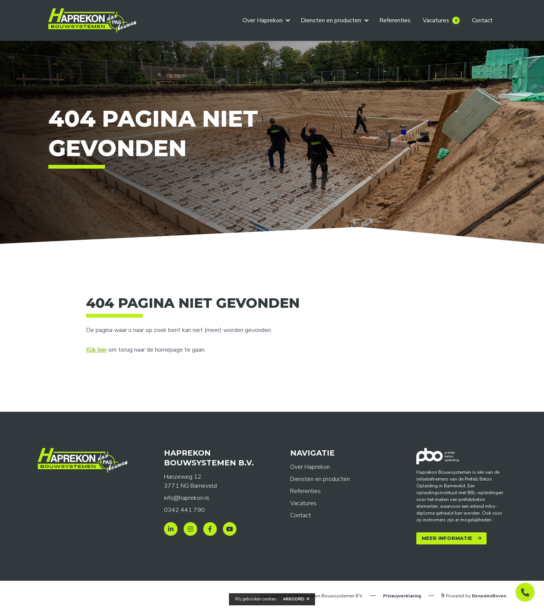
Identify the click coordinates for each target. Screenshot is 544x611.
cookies (269, 599)
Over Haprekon (263, 20)
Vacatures (441, 20)
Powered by (473, 596)
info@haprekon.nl (186, 498)
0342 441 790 (184, 510)
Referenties (395, 20)
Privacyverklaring (402, 596)
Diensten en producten (331, 20)
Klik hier (96, 350)
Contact (482, 20)
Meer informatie (447, 538)
